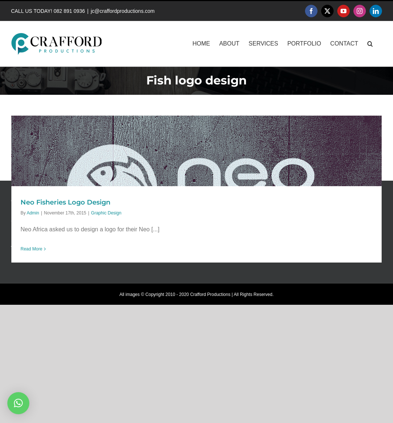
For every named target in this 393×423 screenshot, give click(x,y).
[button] (370, 43)
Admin (33, 213)
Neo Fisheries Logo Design (65, 202)
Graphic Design (106, 213)
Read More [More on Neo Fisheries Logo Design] (31, 249)
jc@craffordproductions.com (122, 11)
